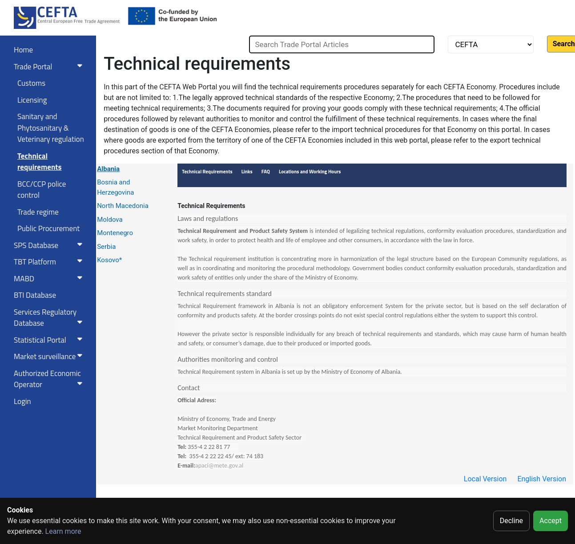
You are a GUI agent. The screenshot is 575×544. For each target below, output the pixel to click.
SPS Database (50, 245)
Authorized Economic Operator (50, 379)
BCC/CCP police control (41, 189)
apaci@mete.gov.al (219, 465)
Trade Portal (50, 66)
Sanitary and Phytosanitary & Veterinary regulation (50, 128)
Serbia (106, 247)
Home (23, 50)
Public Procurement (48, 228)
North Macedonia (123, 206)
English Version (541, 479)
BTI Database (35, 295)
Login (22, 401)
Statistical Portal (50, 340)
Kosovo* (109, 260)
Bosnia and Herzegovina (115, 187)
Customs (31, 83)
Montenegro (115, 233)
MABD (50, 278)
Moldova (110, 220)
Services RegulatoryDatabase (50, 317)
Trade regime (38, 212)
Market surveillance (50, 356)
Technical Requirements (211, 205)
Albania (108, 169)
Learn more (63, 531)
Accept (550, 520)
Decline (511, 520)
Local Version (485, 479)
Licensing (32, 100)
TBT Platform (50, 262)
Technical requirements (39, 161)
